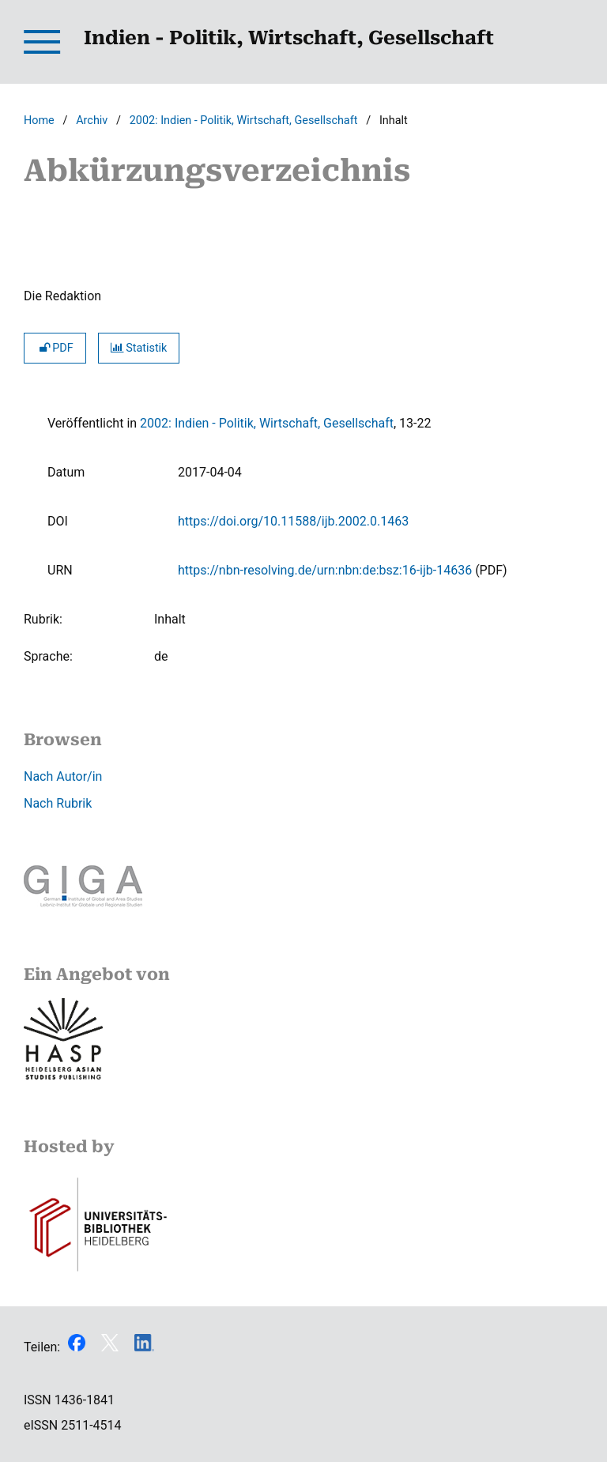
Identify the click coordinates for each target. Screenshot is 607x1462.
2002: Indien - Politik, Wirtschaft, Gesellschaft (244, 120)
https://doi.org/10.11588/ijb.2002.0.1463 (293, 521)
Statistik (139, 348)
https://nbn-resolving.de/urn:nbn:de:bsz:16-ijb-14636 (325, 570)
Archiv (91, 120)
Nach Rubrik (58, 803)
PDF (55, 348)
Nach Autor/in (63, 776)
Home (39, 120)
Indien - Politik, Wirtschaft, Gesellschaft (289, 38)
